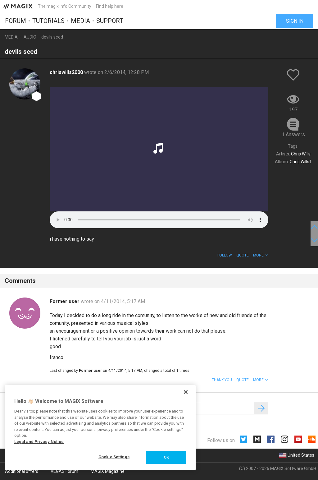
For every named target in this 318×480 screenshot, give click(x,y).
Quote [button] (242, 255)
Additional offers (21, 471)
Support (109, 21)
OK (166, 457)
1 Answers (293, 134)
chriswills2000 (67, 72)
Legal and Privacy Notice (39, 441)
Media (80, 21)
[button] (260, 255)
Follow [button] (224, 255)
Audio (30, 37)
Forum (15, 21)
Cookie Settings (113, 457)
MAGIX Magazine (108, 471)
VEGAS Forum (64, 471)
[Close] (186, 392)
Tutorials (48, 21)
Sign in (294, 21)
